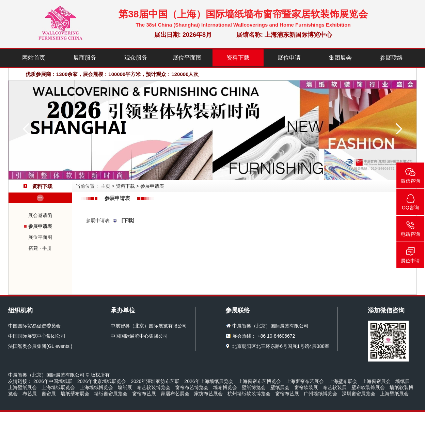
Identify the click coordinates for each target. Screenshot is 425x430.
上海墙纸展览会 (58, 387)
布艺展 (29, 393)
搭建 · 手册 (40, 248)
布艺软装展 (335, 387)
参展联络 (391, 58)
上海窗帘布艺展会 (305, 381)
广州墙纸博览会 (320, 393)
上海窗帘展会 (376, 381)
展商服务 (84, 58)
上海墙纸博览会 (96, 387)
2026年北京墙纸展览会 (101, 381)
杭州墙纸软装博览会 (248, 393)
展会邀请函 (40, 215)
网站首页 (33, 58)
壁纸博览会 (254, 387)
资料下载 (238, 58)
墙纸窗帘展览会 (110, 393)
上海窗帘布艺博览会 (259, 381)
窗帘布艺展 (144, 393)
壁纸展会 (279, 387)
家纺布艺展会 (208, 393)
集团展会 (340, 58)
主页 (105, 186)
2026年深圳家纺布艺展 (155, 381)
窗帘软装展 (306, 387)
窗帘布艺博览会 (191, 387)
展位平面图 (187, 58)
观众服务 (135, 58)
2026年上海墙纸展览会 (208, 381)
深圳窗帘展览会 (358, 393)
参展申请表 (40, 226)
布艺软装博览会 (153, 387)
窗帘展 (49, 393)
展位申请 (289, 58)
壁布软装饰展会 (368, 387)
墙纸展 (402, 381)
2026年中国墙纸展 (53, 381)
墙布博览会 (225, 387)
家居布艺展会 (175, 393)
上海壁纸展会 (22, 387)
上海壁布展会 (343, 381)
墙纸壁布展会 (75, 393)
